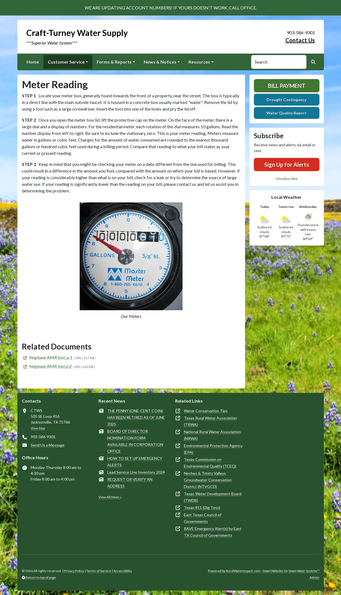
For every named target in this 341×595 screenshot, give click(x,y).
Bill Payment (286, 85)
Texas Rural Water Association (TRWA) (210, 421)
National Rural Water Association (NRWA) (212, 435)
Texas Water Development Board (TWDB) (212, 497)
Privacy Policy (74, 571)
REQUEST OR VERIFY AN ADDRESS (129, 482)
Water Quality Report (286, 113)
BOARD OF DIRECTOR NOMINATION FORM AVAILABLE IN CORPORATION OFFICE (135, 441)
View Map (38, 428)
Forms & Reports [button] (114, 61)
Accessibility (122, 571)
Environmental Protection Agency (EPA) (213, 449)
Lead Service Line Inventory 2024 (136, 472)
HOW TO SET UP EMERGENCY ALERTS (134, 461)
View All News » (110, 497)
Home (33, 61)
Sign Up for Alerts (286, 164)
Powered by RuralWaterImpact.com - (263, 571)
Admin (314, 577)
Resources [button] (199, 61)
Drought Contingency (286, 99)
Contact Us (300, 40)
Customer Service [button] (66, 61)
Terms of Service (98, 571)
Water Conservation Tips (206, 410)
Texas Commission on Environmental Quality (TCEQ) (210, 462)
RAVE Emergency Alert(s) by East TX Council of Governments (212, 531)
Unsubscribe (287, 178)
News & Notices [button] (160, 61)
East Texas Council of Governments (202, 518)
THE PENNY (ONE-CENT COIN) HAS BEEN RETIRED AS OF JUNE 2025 (136, 417)
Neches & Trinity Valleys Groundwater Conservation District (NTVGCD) (208, 480)
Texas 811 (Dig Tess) (202, 507)
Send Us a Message (47, 445)
